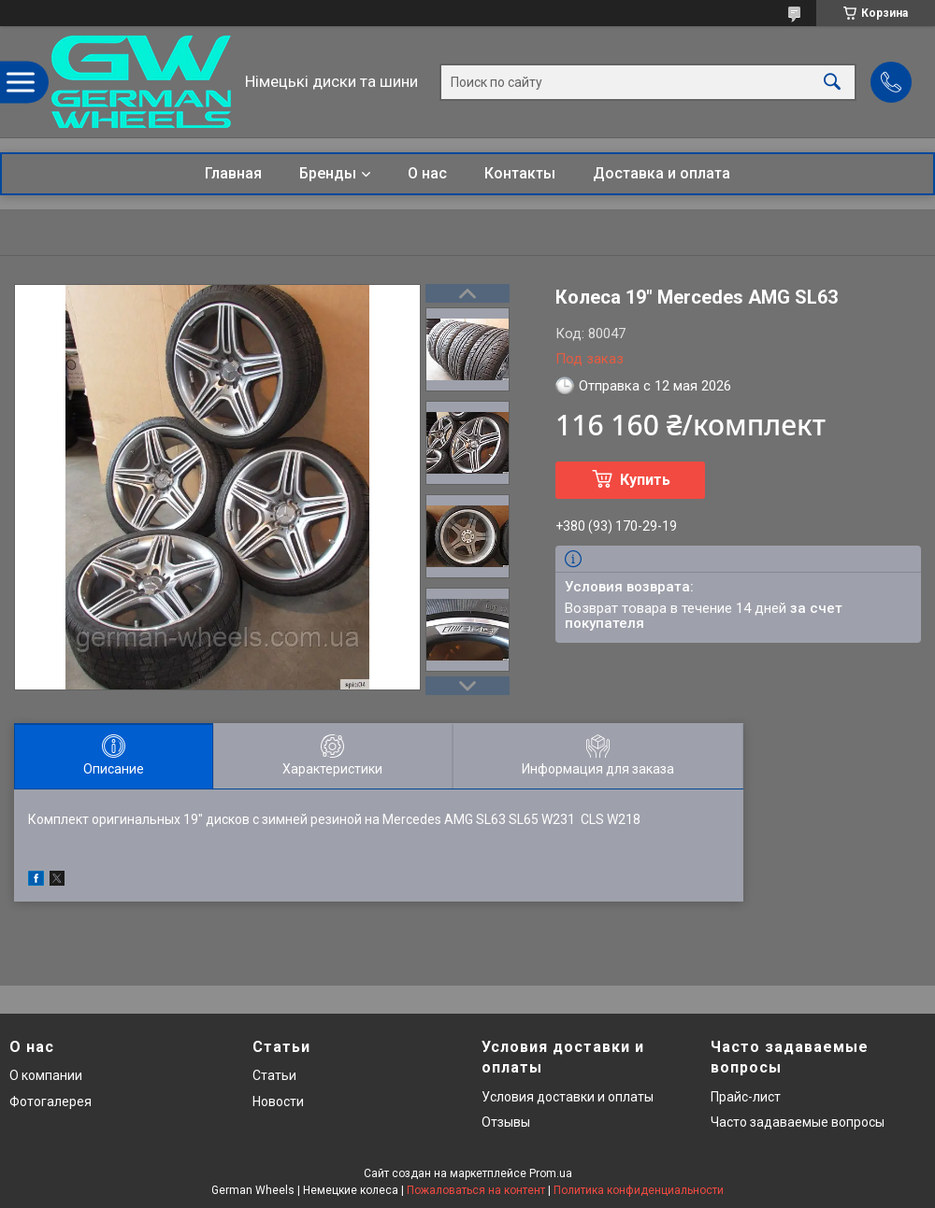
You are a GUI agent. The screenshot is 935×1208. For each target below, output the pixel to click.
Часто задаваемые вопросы (798, 1122)
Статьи (274, 1075)
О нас (427, 173)
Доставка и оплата (661, 173)
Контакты (519, 173)
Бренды (327, 173)
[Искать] (832, 81)
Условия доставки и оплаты (568, 1096)
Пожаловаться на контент (476, 1190)
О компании (45, 1075)
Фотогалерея (50, 1101)
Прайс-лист (746, 1096)
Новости (278, 1101)
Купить (645, 480)
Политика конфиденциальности (639, 1190)
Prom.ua (550, 1173)
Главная (233, 173)
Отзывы (506, 1122)
